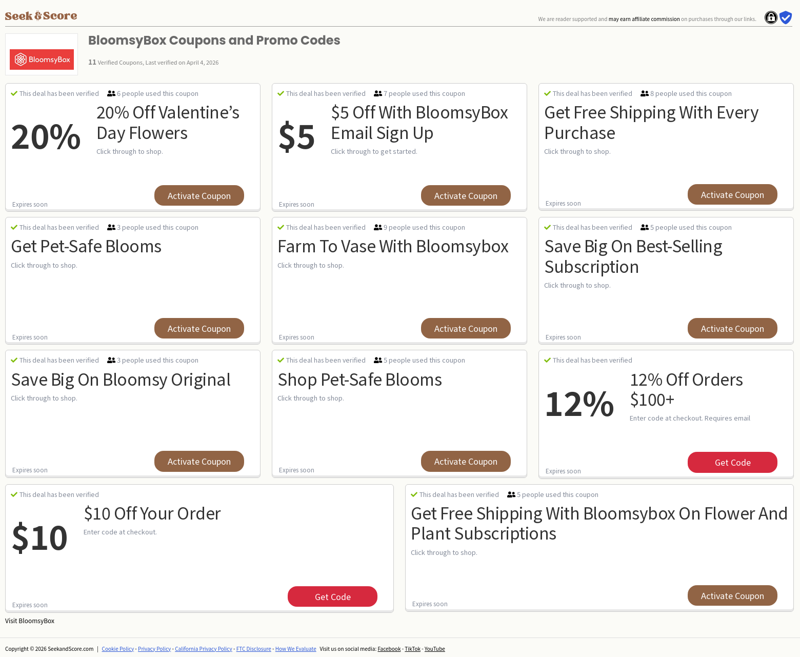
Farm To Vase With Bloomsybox (392, 245)
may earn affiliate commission (644, 19)
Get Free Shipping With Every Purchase (651, 121)
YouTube (435, 648)
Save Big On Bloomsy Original (120, 378)
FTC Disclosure (253, 648)
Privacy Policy (154, 648)
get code (733, 462)
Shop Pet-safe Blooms (359, 378)
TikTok (413, 648)
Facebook (389, 648)
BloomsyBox (36, 620)
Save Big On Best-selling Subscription (633, 255)
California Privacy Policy (203, 648)
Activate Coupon (199, 195)
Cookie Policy (118, 648)
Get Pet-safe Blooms (86, 245)
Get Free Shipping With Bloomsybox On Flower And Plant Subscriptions (599, 522)
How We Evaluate (295, 648)
